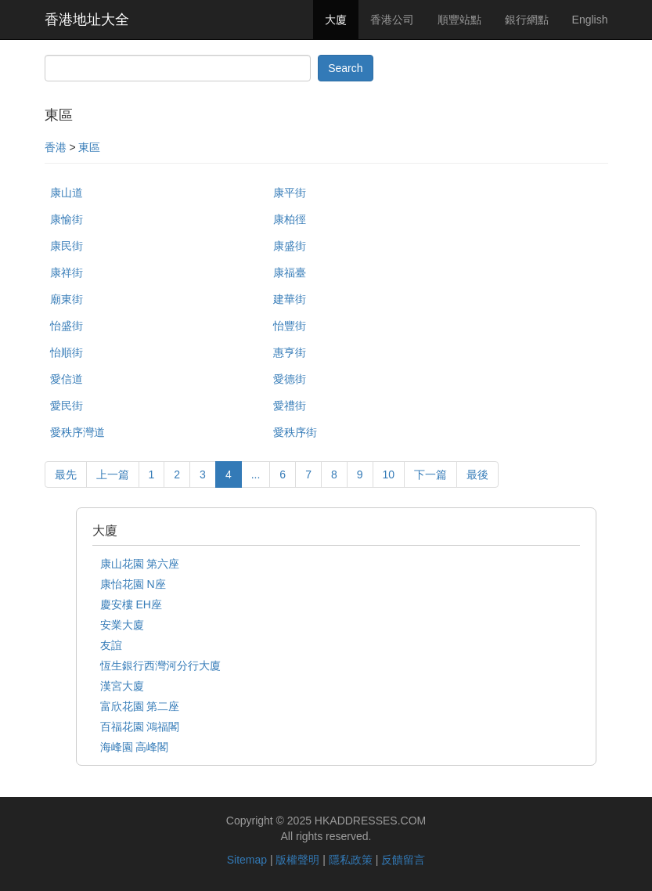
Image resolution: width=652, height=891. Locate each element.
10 (389, 474)
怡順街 (66, 352)
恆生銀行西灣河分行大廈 (160, 665)
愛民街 (66, 405)
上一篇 (112, 474)
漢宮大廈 (122, 686)
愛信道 (66, 379)
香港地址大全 (87, 19)
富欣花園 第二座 (140, 706)
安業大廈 (122, 625)
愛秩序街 (295, 432)
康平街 (289, 192)
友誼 (111, 645)
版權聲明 (297, 859)
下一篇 (430, 474)
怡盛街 (66, 325)
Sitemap (247, 859)
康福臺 (289, 272)
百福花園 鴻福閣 (140, 726)
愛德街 (289, 379)
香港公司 (392, 19)
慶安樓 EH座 (131, 604)
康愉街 (66, 219)
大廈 (336, 19)
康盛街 (289, 246)
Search (345, 68)
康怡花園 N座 (133, 584)
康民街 (66, 246)
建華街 (289, 299)
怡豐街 (289, 325)
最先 (66, 474)
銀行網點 (527, 19)
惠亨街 (289, 352)
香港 (56, 147)
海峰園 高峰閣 (134, 747)
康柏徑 (289, 219)
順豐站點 (459, 19)
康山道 (66, 192)
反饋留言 (403, 859)
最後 (477, 474)
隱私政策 (351, 859)
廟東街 (66, 299)
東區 (89, 147)
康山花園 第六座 (140, 563)
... (256, 474)
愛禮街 (289, 405)
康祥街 (66, 272)
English (590, 19)
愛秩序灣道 (77, 432)
